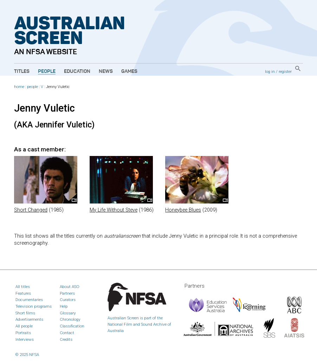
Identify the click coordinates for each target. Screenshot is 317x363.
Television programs (33, 306)
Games (129, 71)
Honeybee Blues (183, 210)
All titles (22, 286)
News (106, 71)
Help (64, 306)
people (32, 87)
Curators (68, 299)
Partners (67, 293)
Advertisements (29, 319)
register (285, 71)
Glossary (68, 313)
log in (270, 71)
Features (23, 293)
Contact (67, 332)
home (19, 87)
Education (77, 71)
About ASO (69, 286)
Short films (25, 313)
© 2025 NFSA (27, 354)
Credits (66, 339)
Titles (22, 71)
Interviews (24, 339)
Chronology (70, 319)
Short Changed (30, 210)
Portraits (23, 332)
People (47, 71)
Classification (72, 326)
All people (24, 326)
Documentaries (29, 299)
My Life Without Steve (113, 210)
